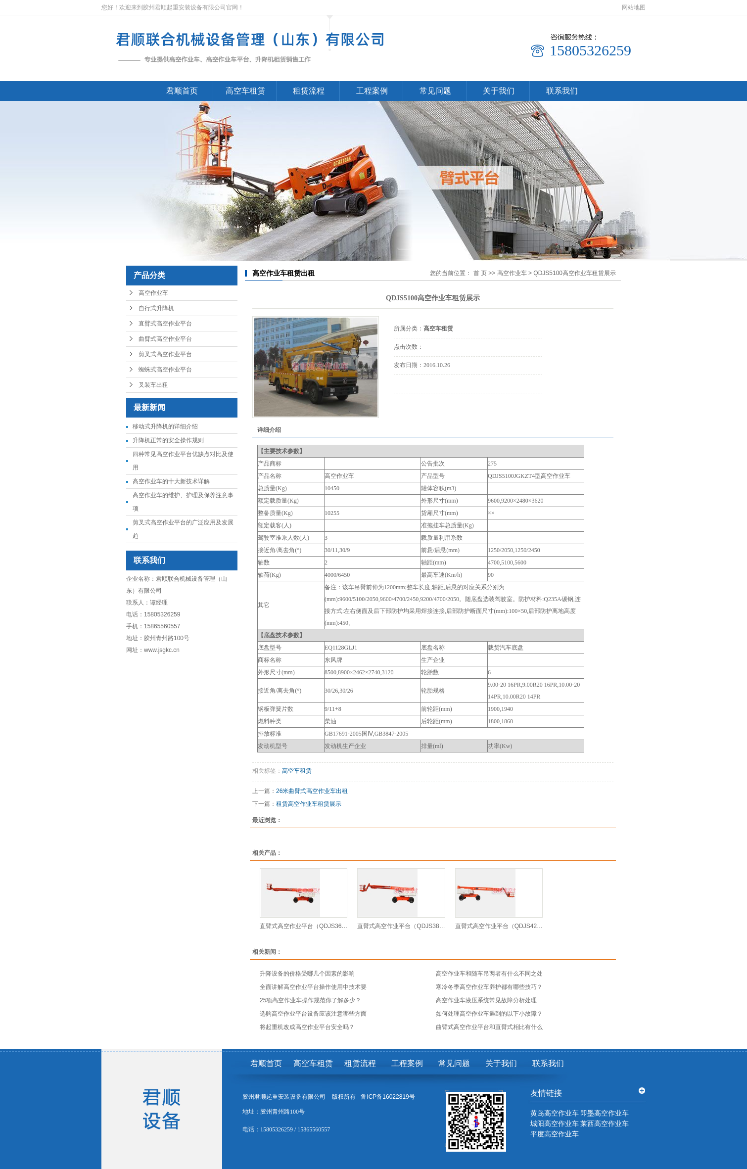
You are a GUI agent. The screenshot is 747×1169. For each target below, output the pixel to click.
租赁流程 (309, 91)
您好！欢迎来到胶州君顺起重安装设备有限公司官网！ (172, 7)
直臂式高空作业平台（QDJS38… (401, 926)
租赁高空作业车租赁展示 (308, 803)
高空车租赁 (245, 91)
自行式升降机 (156, 308)
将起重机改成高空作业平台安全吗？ (307, 1027)
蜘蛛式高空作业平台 (165, 369)
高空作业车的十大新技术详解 (171, 481)
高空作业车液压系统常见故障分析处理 (486, 1000)
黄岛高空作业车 (554, 1113)
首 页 (480, 273)
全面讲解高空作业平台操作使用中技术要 (313, 986)
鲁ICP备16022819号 (388, 1096)
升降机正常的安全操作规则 (168, 440)
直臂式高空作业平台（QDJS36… (303, 926)
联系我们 (562, 91)
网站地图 (634, 7)
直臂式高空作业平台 (165, 323)
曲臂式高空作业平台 (165, 338)
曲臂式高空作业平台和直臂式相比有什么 (489, 1027)
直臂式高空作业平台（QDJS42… (499, 926)
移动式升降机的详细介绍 (165, 426)
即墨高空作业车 (604, 1113)
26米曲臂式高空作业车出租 (312, 791)
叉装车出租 (153, 384)
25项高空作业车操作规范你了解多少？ (310, 1000)
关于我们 (498, 91)
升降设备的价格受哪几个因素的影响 (307, 973)
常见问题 (435, 91)
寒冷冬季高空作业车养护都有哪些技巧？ (489, 986)
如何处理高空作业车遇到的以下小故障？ (489, 1013)
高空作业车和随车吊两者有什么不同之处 (489, 973)
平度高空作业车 (554, 1134)
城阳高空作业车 (554, 1123)
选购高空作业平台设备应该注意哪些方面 (313, 1013)
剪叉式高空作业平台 (165, 354)
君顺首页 (182, 91)
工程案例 (372, 91)
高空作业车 (153, 292)
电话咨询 (421, 407)
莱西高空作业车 (604, 1123)
